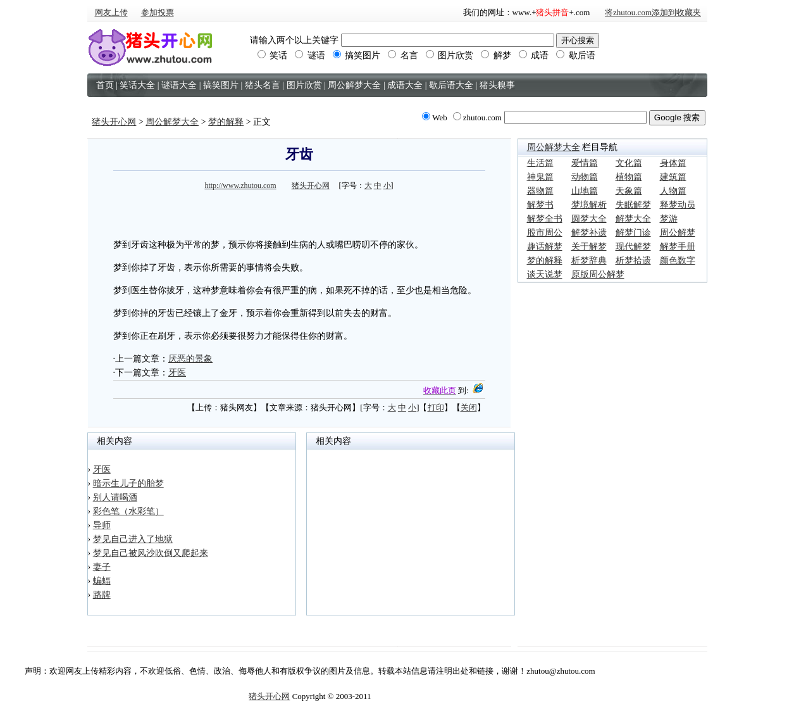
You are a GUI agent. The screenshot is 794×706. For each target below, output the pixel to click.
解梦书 (540, 205)
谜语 (310, 55)
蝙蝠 (102, 581)
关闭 (469, 407)
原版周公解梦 (597, 274)
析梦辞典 (589, 260)
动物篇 (584, 177)
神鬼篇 (540, 177)
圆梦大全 (589, 219)
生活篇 (540, 163)
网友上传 (111, 12)
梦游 (669, 219)
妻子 (102, 567)
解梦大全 (633, 219)
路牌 (102, 595)
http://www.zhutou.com (240, 185)
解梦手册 (677, 246)
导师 (102, 525)
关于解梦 (589, 246)
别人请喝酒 (115, 497)
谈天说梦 (544, 274)
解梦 (496, 55)
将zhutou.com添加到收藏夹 (653, 12)
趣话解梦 (544, 246)
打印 (436, 407)
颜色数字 (677, 260)
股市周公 (544, 232)
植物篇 (629, 177)
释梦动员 (677, 205)
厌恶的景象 (190, 358)
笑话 (272, 55)
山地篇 (584, 191)
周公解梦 (677, 232)
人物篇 (673, 191)
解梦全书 (544, 219)
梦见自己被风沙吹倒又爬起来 (150, 553)
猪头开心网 (114, 122)
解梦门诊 (633, 232)
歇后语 (575, 55)
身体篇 (673, 163)
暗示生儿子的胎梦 (128, 483)
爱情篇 (584, 163)
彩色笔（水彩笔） (128, 511)
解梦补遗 (589, 232)
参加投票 (157, 12)
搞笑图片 (357, 55)
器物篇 (540, 191)
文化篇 (629, 163)
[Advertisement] (299, 213)
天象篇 (629, 191)
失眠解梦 (633, 205)
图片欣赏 (450, 55)
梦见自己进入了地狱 (133, 539)
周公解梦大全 (172, 122)
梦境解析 (589, 205)
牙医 (177, 372)
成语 (534, 55)
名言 (403, 55)
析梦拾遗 (633, 260)
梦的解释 (226, 122)
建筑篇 (673, 177)
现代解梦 (633, 246)
